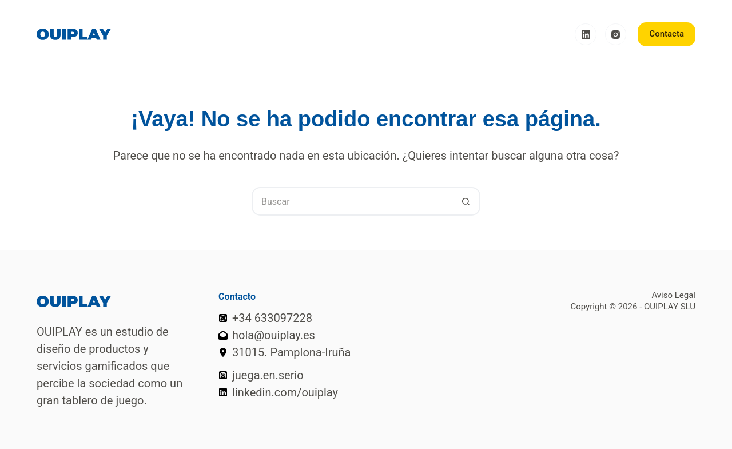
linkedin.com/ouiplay (285, 392)
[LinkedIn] (585, 34)
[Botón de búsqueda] (466, 201)
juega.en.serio (268, 375)
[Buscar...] (352, 201)
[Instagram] (616, 34)
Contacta (666, 34)
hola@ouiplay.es (273, 335)
